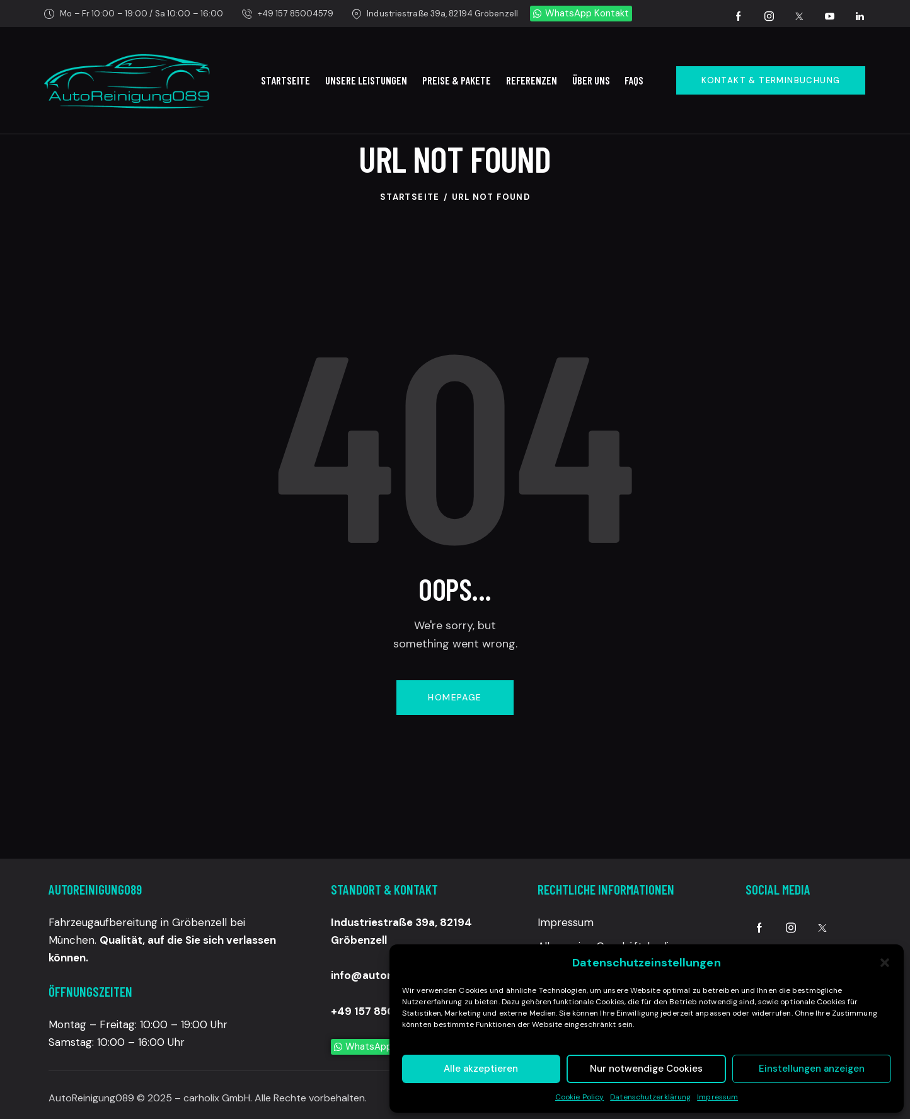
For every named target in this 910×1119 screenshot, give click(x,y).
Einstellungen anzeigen (812, 1068)
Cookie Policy (579, 1097)
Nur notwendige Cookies (646, 1068)
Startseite (410, 197)
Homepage (454, 697)
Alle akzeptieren (481, 1068)
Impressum (717, 1097)
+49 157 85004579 (380, 1011)
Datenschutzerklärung (650, 1097)
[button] (884, 962)
